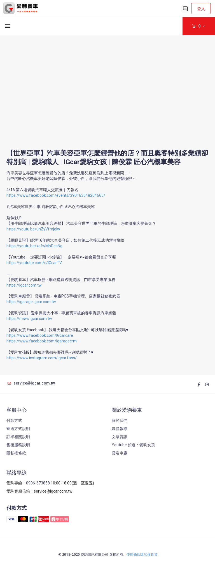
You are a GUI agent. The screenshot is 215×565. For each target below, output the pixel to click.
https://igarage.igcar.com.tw (31, 301)
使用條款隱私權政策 (142, 555)
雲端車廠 (119, 453)
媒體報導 (119, 428)
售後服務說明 (18, 445)
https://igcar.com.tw (24, 285)
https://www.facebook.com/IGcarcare (39, 335)
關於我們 (119, 420)
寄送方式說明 (18, 428)
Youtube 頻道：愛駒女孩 (133, 445)
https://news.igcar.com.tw (29, 318)
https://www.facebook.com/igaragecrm (41, 341)
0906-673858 (38, 483)
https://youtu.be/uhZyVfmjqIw (33, 229)
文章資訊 (119, 436)
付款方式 (14, 420)
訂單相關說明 (18, 436)
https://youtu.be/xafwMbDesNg (34, 246)
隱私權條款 (16, 453)
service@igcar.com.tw (30, 383)
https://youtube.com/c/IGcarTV (34, 262)
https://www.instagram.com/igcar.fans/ (41, 358)
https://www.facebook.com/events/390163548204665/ (55, 195)
